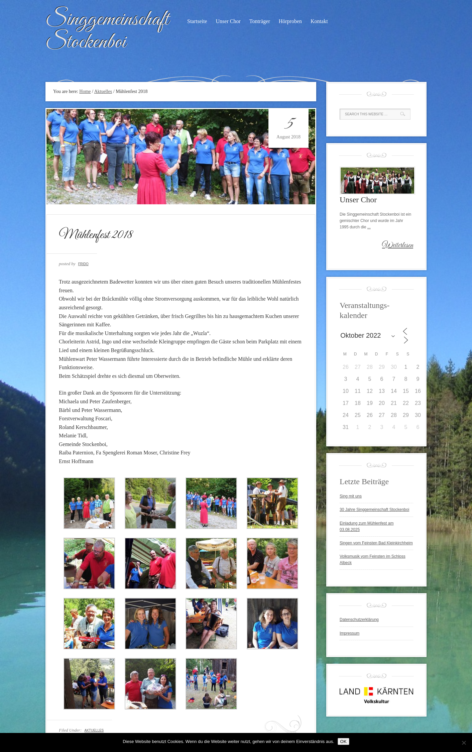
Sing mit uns (351, 496)
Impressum (349, 633)
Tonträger (259, 21)
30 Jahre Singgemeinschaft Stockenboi (374, 509)
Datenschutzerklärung (359, 619)
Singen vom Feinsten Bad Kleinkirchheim (376, 543)
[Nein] (463, 742)
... (369, 227)
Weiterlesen (397, 245)
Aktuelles (94, 730)
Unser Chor (228, 21)
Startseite (197, 21)
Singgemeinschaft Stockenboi (107, 31)
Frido (83, 264)
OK (343, 741)
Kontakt (319, 21)
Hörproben (290, 21)
